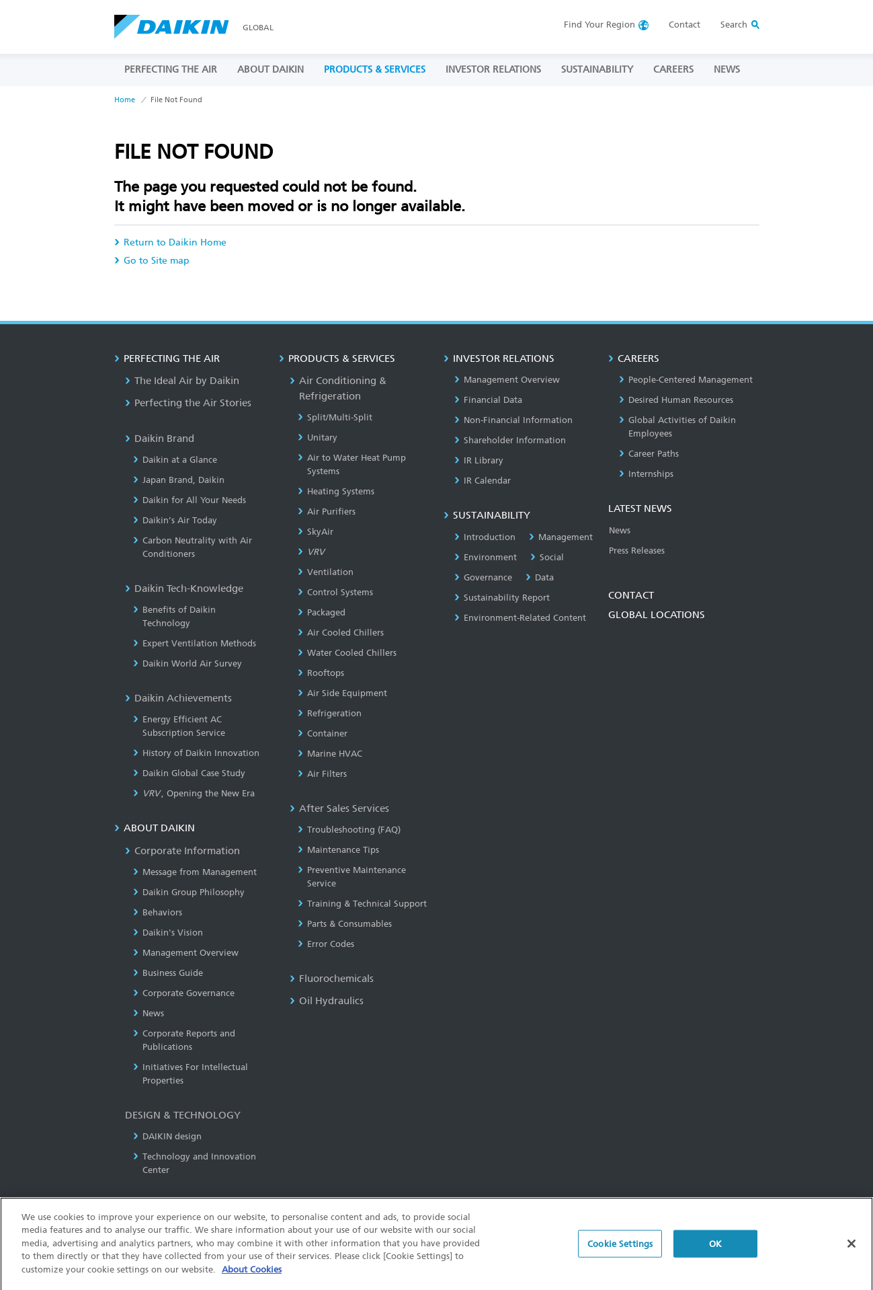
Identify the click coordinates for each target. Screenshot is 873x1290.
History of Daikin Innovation (196, 753)
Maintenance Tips (338, 850)
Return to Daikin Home (170, 242)
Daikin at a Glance (175, 460)
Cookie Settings (620, 1252)
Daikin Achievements (178, 698)
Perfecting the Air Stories (188, 403)
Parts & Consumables (345, 924)
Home (124, 100)
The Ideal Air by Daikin (182, 381)
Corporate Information (182, 851)
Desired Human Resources (676, 400)
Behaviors (157, 912)
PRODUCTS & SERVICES (374, 69)
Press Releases (637, 550)
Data (540, 577)
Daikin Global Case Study (189, 773)
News (148, 1013)
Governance (483, 577)
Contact (684, 25)
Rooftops (321, 673)
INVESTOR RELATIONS (493, 69)
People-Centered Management (686, 380)
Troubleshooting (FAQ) (349, 830)
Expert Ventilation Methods (194, 643)
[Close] (851, 1251)
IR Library (478, 460)
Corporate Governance (184, 993)
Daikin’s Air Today (175, 520)
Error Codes (326, 944)
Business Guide (168, 973)
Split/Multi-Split (335, 417)
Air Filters (322, 774)
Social (547, 557)
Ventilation (326, 572)
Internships (646, 474)
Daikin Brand (159, 438)
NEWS (727, 69)
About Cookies (252, 1278)
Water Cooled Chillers (347, 653)
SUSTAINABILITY (597, 69)
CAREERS (673, 69)
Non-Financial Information (513, 420)
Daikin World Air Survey (187, 663)
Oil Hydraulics (327, 1001)
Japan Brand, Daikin (178, 480)
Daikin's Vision (168, 932)
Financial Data (488, 400)
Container (322, 733)
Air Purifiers (327, 511)
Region (599, 25)
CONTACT (631, 595)
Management (561, 537)
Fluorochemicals (332, 979)
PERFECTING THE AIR (170, 69)
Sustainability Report (502, 598)
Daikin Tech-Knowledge (184, 588)
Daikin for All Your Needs (189, 500)
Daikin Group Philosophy (189, 892)
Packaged (321, 612)
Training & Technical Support (362, 904)
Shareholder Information (510, 440)
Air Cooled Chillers (341, 633)
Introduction (484, 537)
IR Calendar (482, 481)
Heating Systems (336, 491)
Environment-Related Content (520, 618)
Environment (485, 557)
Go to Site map (152, 260)
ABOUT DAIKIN (270, 69)
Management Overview (186, 953)
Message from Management (195, 872)
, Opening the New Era (194, 793)
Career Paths (649, 454)
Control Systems (335, 592)
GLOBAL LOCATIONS (656, 615)
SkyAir (315, 532)
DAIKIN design (167, 1136)
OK (715, 1252)
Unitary (317, 437)
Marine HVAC (330, 754)
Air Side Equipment (342, 693)
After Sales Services (339, 808)
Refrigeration (330, 713)
